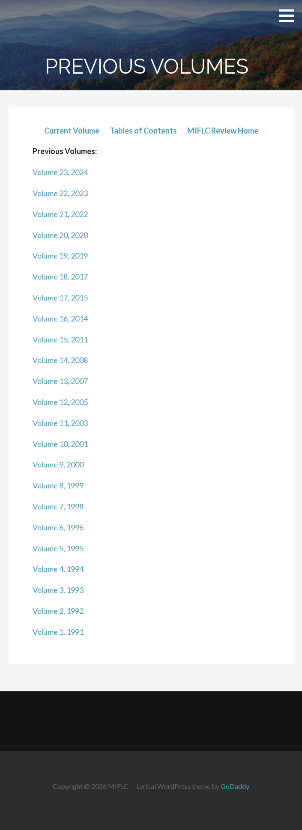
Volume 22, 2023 (60, 193)
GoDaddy (235, 786)
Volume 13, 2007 (60, 381)
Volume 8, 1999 (58, 485)
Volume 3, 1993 (58, 590)
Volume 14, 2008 (60, 360)
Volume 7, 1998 (58, 506)
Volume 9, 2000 (58, 464)
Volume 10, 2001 (60, 444)
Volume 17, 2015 (60, 297)
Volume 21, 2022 (60, 214)
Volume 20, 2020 (60, 235)
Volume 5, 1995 (58, 548)
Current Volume (71, 130)
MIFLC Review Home (222, 130)
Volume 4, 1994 (58, 569)
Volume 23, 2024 (60, 172)
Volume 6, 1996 (58, 527)
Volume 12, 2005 (60, 402)
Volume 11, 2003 (60, 423)
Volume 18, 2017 (60, 276)
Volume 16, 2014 (60, 318)
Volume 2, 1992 (58, 611)
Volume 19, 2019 (60, 255)
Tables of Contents (143, 130)
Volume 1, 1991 (58, 632)
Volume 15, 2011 (60, 339)
